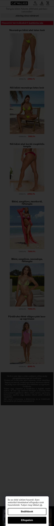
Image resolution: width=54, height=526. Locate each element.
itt (41, 505)
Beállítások (27, 511)
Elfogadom (27, 520)
